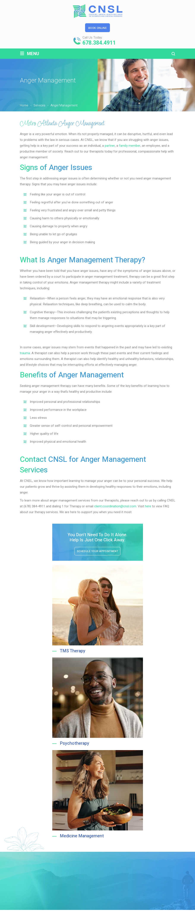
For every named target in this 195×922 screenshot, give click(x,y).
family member (129, 145)
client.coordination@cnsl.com (115, 506)
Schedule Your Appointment (97, 551)
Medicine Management (82, 837)
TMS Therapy (72, 651)
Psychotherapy (74, 744)
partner (110, 145)
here (148, 506)
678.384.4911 (99, 43)
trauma (25, 353)
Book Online (97, 28)
